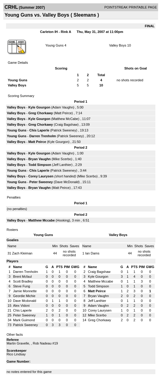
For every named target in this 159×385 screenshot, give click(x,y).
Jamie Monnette (25, 291)
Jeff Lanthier (62, 165)
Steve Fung (21, 286)
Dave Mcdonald (24, 300)
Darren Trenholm (42, 136)
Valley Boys (117, 45)
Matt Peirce (63, 113)
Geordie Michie (24, 296)
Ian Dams (92, 253)
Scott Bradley (23, 281)
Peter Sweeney (41, 182)
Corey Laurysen (41, 176)
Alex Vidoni (21, 305)
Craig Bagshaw (66, 124)
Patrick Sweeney (63, 130)
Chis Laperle (39, 130)
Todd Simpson (39, 165)
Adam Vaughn (62, 107)
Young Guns (54, 45)
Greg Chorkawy (40, 113)
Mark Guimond (24, 320)
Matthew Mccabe (41, 220)
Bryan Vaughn (39, 159)
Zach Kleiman (22, 253)
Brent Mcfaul (22, 276)
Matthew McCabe (65, 119)
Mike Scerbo (62, 159)
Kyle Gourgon (39, 107)
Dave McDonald (66, 182)
